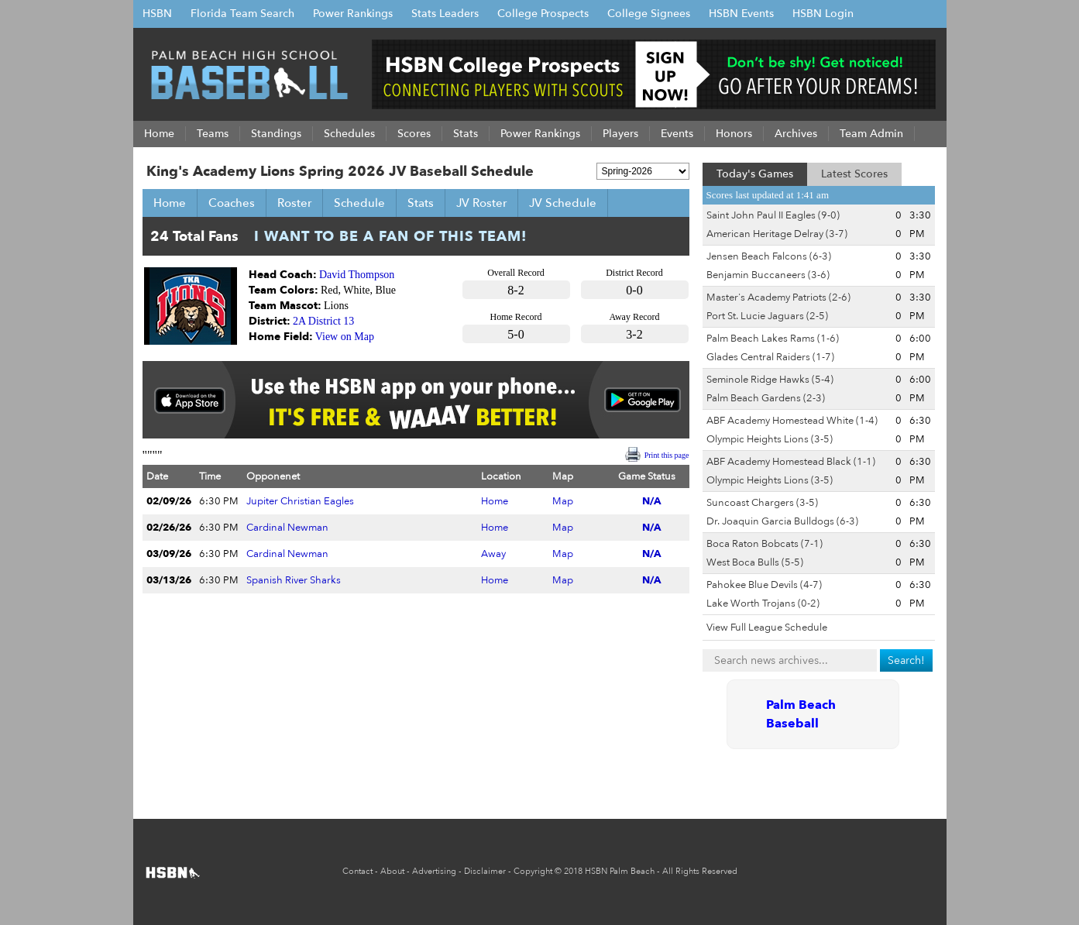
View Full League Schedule (766, 627)
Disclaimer (485, 871)
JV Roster (481, 203)
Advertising (434, 871)
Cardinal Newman (287, 528)
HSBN (157, 13)
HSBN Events (741, 13)
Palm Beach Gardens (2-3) (765, 398)
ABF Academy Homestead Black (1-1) (790, 462)
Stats (420, 203)
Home (169, 203)
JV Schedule (562, 203)
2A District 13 (323, 321)
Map (562, 501)
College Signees (648, 13)
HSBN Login (823, 13)
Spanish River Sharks (293, 580)
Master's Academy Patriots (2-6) (778, 297)
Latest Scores (854, 174)
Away (493, 554)
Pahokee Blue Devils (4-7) (764, 585)
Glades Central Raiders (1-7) (770, 357)
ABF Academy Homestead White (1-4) (792, 421)
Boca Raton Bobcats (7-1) (764, 544)
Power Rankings (353, 13)
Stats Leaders (445, 13)
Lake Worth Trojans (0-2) (763, 603)
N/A (651, 501)
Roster (294, 203)
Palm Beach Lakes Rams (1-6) (772, 339)
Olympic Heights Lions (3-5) (769, 439)
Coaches (231, 203)
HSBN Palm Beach (620, 871)
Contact (357, 871)
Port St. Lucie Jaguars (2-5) (767, 316)
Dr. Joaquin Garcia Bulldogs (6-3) (782, 521)
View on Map (344, 336)
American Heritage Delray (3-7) (776, 234)
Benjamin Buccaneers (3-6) (768, 275)
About (392, 871)
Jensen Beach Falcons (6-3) (768, 256)
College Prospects (543, 13)
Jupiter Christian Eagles (300, 501)
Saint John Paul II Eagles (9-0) (773, 215)
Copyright (533, 871)
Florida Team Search (242, 13)
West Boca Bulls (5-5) (754, 562)
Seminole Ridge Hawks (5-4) (769, 380)
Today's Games (754, 174)
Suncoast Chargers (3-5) (762, 503)
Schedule (359, 203)
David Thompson (356, 274)
